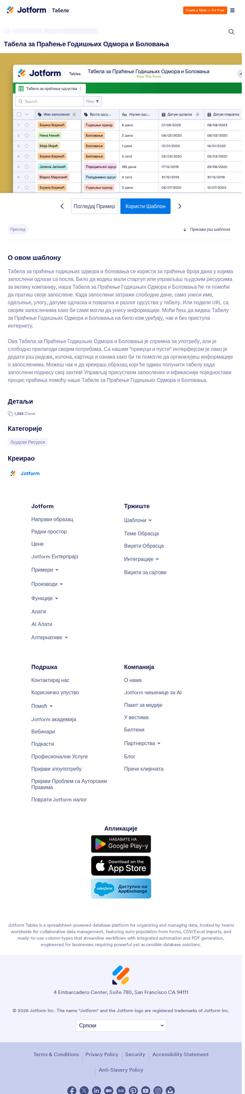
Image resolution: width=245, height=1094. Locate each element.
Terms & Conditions (56, 1054)
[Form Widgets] (144, 546)
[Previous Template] (62, 206)
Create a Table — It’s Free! (205, 10)
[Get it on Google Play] (121, 844)
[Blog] (130, 756)
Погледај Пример (94, 206)
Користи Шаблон (146, 206)
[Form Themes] (141, 533)
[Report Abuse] (56, 769)
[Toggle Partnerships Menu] (142, 743)
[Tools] (38, 611)
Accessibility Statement (180, 1054)
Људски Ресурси (27, 442)
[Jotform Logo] (26, 10)
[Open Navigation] (232, 10)
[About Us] (133, 680)
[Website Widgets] (145, 572)
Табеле (60, 10)
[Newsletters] (134, 729)
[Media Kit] (143, 705)
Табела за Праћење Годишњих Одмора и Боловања (86, 44)
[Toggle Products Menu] (47, 584)
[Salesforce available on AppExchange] (121, 888)
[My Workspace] (49, 531)
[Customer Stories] (144, 769)
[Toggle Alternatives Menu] (50, 637)
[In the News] (136, 717)
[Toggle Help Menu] (42, 706)
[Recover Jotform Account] (59, 799)
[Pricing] (37, 544)
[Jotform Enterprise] (54, 556)
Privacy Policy (101, 1054)
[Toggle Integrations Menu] (142, 559)
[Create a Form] (52, 519)
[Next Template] (179, 206)
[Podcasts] (42, 744)
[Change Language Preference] (121, 1026)
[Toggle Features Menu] (45, 598)
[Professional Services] (59, 756)
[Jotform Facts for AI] (153, 692)
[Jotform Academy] (53, 719)
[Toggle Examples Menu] (45, 570)
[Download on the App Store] (121, 866)
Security (135, 1054)
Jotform (30, 473)
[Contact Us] (50, 680)
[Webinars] (43, 731)
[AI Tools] (41, 624)
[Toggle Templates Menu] (138, 520)
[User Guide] (55, 692)
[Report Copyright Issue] (74, 784)
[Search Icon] (231, 31)
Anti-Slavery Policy (121, 1069)
